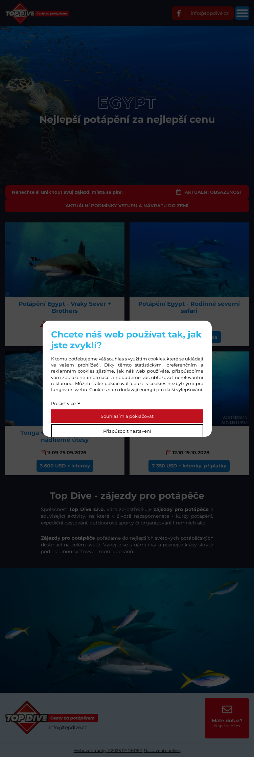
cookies (156, 358)
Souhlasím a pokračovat (127, 416)
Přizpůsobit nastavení (127, 431)
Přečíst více (63, 403)
